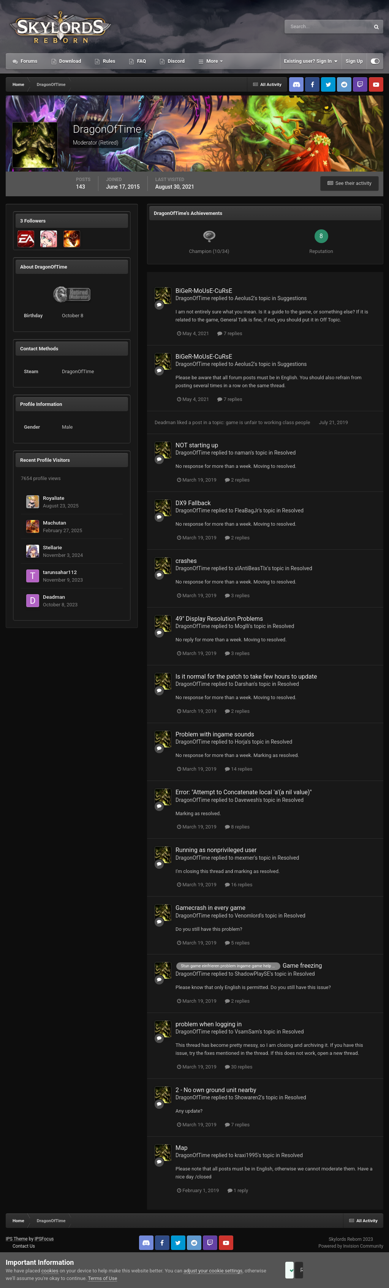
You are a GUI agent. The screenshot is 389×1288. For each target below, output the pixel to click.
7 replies (229, 333)
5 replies (237, 943)
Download (69, 61)
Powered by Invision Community (350, 1246)
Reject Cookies (357, 1270)
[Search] (304, 26)
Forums (28, 61)
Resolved (285, 453)
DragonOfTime (193, 298)
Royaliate (53, 498)
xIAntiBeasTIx (251, 568)
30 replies (238, 1067)
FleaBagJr (247, 510)
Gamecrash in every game (210, 907)
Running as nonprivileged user (216, 850)
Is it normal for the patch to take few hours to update (246, 676)
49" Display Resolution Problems (219, 618)
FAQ (141, 61)
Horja (241, 742)
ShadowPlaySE (252, 974)
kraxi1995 (246, 1155)
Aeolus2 (244, 298)
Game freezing (302, 965)
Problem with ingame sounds (215, 734)
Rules (108, 61)
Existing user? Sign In (311, 61)
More (212, 61)
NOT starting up (197, 445)
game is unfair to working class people (268, 422)
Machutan (54, 523)
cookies (50, 1271)
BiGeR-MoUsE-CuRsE (204, 290)
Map (182, 1147)
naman (243, 453)
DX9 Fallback (193, 503)
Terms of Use (125, 1278)
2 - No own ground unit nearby (216, 1090)
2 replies (237, 480)
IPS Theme (17, 1239)
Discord (175, 61)
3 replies (237, 595)
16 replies (238, 884)
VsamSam (247, 1032)
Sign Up (354, 61)
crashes (186, 560)
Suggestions (292, 298)
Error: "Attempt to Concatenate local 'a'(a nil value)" (244, 792)
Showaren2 (248, 1097)
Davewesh (247, 800)
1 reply (238, 1190)
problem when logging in (209, 1024)
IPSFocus (44, 1239)
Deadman (54, 597)
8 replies (237, 827)
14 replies (238, 769)
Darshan (244, 684)
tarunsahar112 (60, 572)
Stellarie (52, 547)
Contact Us (24, 1246)
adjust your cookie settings (212, 1271)
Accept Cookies (300, 1270)
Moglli (242, 626)
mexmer (244, 858)
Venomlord (248, 916)
